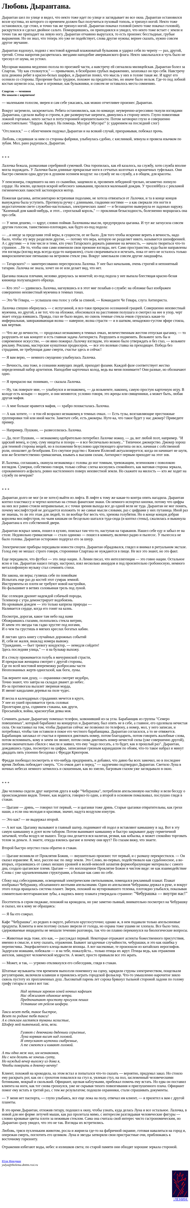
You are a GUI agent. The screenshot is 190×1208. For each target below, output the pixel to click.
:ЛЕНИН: (180, 1202)
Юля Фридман (11, 1164)
